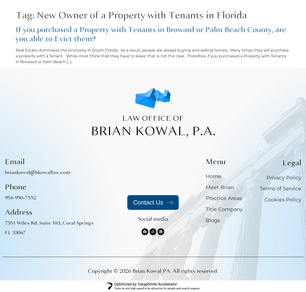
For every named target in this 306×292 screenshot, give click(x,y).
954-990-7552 (20, 197)
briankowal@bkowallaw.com (37, 172)
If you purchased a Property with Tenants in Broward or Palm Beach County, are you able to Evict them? (151, 34)
